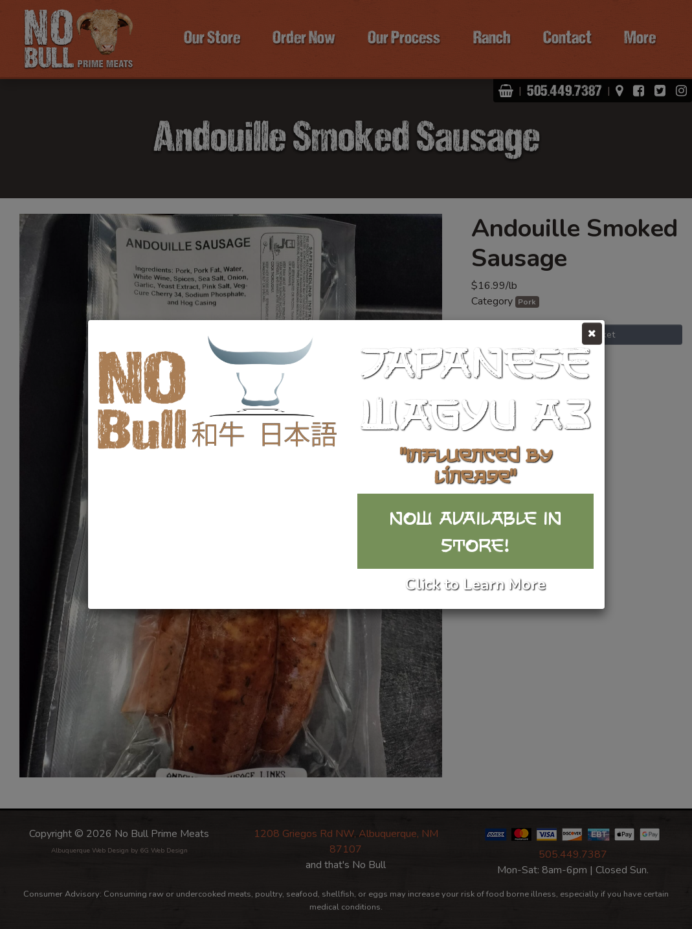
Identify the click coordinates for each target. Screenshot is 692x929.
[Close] (592, 334)
